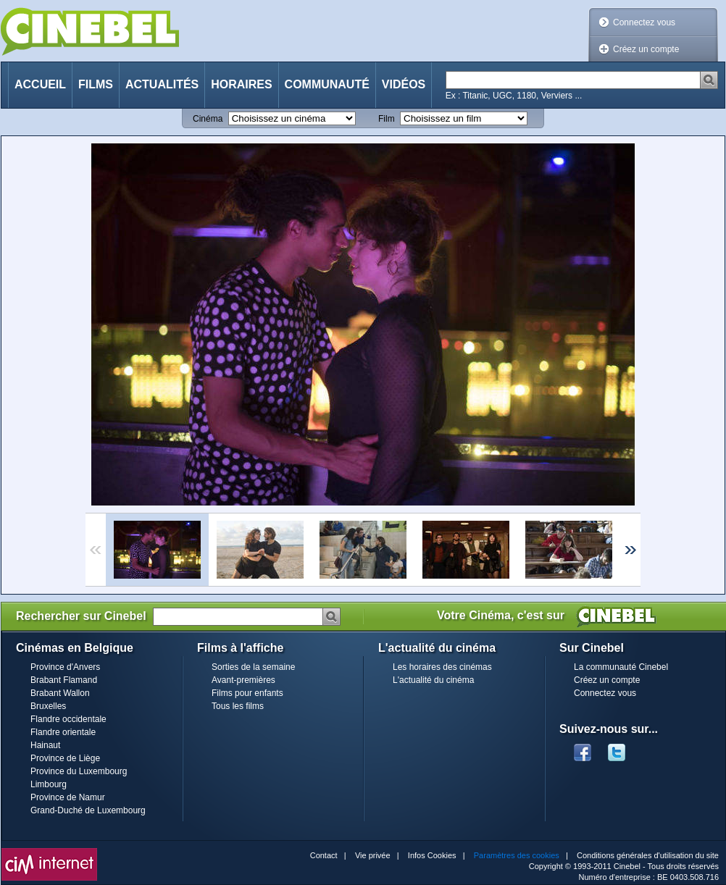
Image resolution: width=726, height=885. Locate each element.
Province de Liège (65, 758)
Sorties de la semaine (253, 667)
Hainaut (45, 745)
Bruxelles (48, 706)
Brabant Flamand (63, 680)
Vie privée (373, 855)
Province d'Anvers (65, 667)
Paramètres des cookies (516, 855)
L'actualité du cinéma (433, 680)
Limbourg (48, 784)
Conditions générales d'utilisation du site (648, 855)
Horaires (241, 84)
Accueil (40, 84)
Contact (324, 855)
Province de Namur (67, 797)
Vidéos (403, 84)
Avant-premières (243, 680)
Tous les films (238, 706)
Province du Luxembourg (78, 771)
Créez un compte (646, 49)
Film (386, 119)
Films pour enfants (247, 693)
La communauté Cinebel (621, 667)
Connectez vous (644, 22)
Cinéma (207, 119)
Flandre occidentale (68, 719)
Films (95, 84)
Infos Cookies (432, 855)
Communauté (327, 84)
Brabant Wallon (60, 693)
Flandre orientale (63, 732)
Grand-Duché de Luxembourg (88, 810)
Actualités (162, 84)
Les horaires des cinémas (442, 667)
